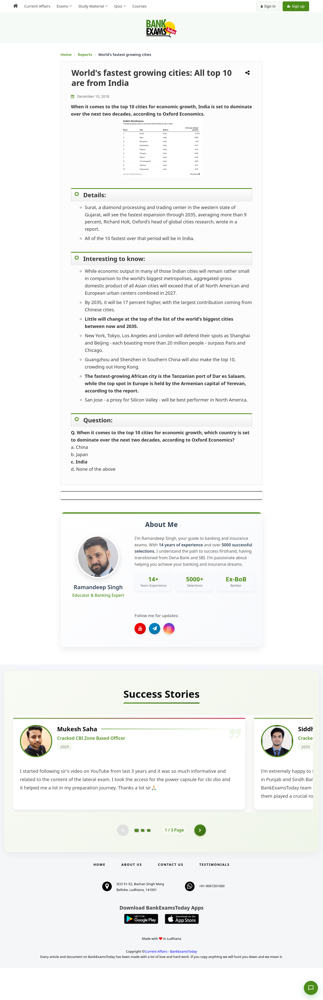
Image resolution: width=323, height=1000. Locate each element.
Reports (85, 54)
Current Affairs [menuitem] (37, 6)
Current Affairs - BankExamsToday (171, 983)
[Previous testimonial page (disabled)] (122, 862)
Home (66, 54)
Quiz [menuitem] (118, 6)
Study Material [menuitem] (91, 6)
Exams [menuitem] (62, 6)
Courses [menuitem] (139, 6)
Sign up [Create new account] (296, 6)
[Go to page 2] (142, 861)
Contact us (170, 896)
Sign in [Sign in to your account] (268, 6)
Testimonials (214, 896)
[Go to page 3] (148, 861)
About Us (131, 896)
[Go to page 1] (136, 861)
